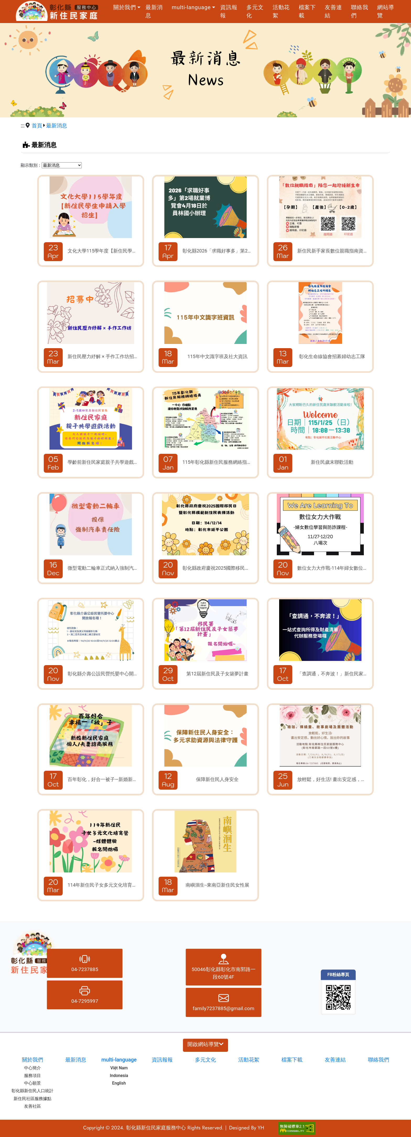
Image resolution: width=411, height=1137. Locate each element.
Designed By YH (246, 1127)
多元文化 (254, 11)
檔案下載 (307, 11)
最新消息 (154, 11)
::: (105, 11)
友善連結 (333, 11)
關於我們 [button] (124, 7)
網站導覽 (385, 11)
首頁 (37, 125)
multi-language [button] (191, 7)
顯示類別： (31, 165)
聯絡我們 (359, 11)
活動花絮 (281, 11)
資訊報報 (228, 11)
